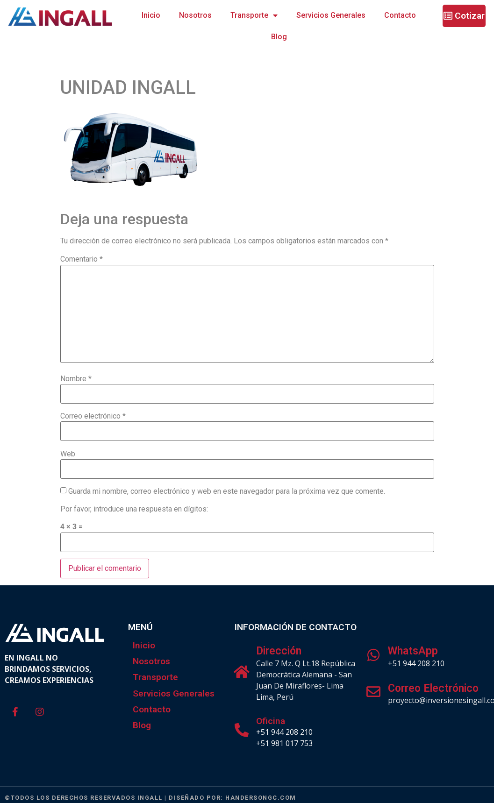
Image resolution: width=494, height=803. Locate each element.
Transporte (254, 15)
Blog (279, 36)
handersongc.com (260, 797)
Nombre (76, 379)
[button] (464, 16)
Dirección (278, 651)
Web (67, 454)
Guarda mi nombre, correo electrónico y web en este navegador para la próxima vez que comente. (226, 491)
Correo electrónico (93, 416)
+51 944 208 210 (284, 732)
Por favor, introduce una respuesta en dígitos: (134, 509)
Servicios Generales (330, 15)
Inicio (151, 15)
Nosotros (195, 15)
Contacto (400, 15)
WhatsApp (413, 651)
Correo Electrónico (433, 688)
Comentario (81, 259)
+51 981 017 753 (284, 743)
